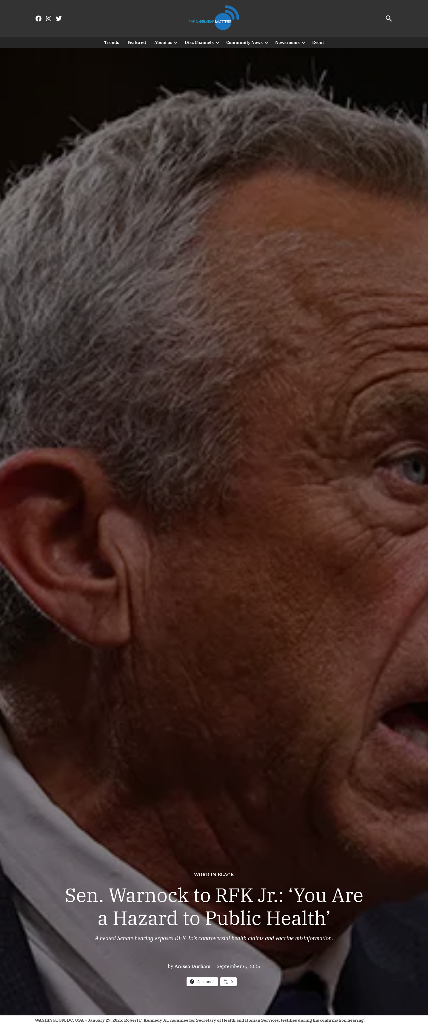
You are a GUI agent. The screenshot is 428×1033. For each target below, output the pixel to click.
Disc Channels (199, 42)
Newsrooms (287, 42)
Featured (136, 42)
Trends (111, 42)
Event (318, 42)
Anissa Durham (193, 966)
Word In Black (214, 874)
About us (163, 42)
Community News (244, 42)
